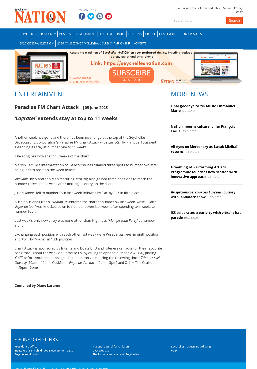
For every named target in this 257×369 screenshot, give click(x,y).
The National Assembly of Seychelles (116, 354)
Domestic (27, 34)
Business (65, 34)
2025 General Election (37, 43)
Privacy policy (238, 9)
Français (135, 34)
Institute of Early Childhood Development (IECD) (44, 350)
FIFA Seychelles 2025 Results (180, 34)
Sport (120, 34)
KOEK (174, 350)
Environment (86, 34)
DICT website (101, 350)
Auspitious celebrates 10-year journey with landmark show (203, 194)
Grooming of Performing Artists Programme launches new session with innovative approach (204, 172)
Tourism (105, 34)
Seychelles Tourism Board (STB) (191, 346)
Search (234, 20)
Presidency (47, 34)
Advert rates (212, 8)
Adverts (140, 43)
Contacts (197, 8)
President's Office (26, 346)
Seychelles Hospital (27, 354)
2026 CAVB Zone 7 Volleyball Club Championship (94, 43)
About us (183, 8)
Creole (150, 34)
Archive (227, 8)
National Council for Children (111, 346)
